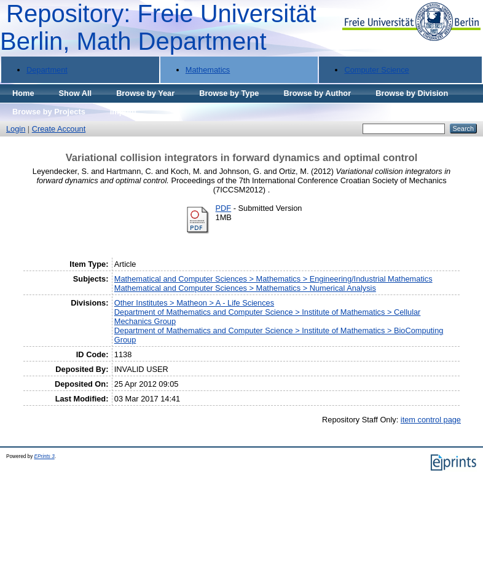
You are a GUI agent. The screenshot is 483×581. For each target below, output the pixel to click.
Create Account (59, 128)
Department (47, 69)
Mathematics (208, 69)
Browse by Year (145, 93)
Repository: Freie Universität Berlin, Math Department (158, 27)
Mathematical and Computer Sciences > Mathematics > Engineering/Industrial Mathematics (273, 278)
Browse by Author (317, 93)
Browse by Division (411, 93)
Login (15, 128)
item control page (431, 419)
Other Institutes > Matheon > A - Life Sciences (194, 302)
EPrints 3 (44, 456)
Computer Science (376, 69)
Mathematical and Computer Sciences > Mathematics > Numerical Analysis (245, 288)
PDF (224, 208)
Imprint (123, 111)
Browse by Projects (48, 111)
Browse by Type (229, 93)
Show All (75, 93)
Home (23, 93)
